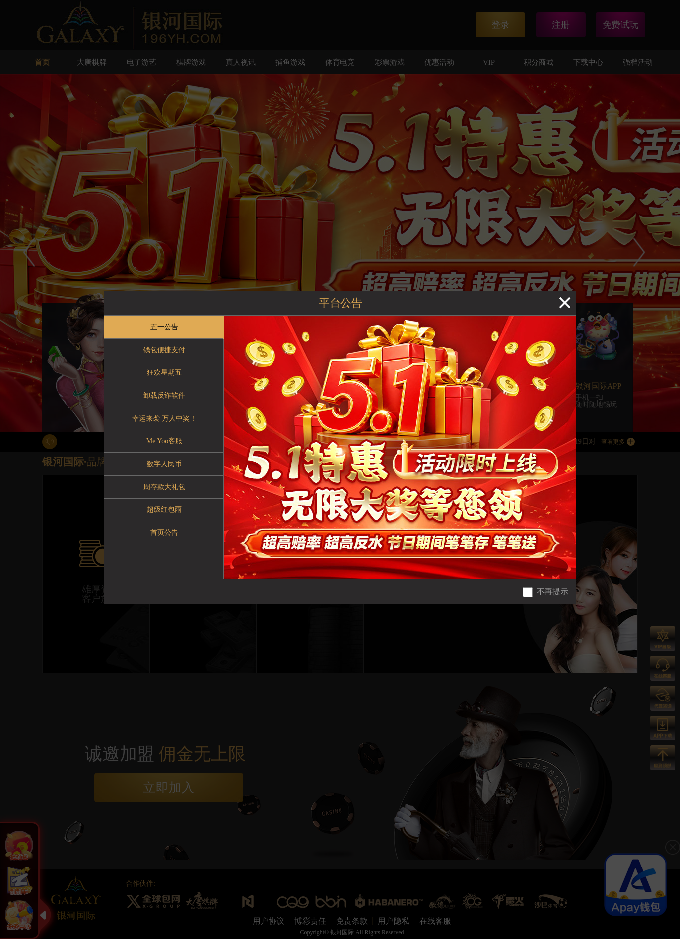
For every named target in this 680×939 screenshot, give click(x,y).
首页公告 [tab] (164, 532)
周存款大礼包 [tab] (164, 487)
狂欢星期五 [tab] (164, 372)
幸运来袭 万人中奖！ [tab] (164, 418)
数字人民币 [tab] (164, 464)
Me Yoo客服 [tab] (164, 441)
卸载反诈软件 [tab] (164, 395)
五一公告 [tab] (164, 327)
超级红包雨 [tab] (164, 509)
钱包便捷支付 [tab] (164, 350)
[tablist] (164, 447)
